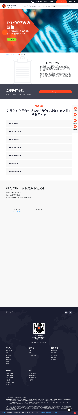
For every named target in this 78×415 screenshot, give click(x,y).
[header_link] (11, 6)
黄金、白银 (9, 350)
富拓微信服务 (32, 373)
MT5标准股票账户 (10, 382)
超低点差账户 (9, 377)
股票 (7, 353)
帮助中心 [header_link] (45, 1)
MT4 (30, 350)
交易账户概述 (9, 373)
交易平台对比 (32, 355)
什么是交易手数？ (15, 171)
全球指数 (8, 357)
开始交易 (11, 39)
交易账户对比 (9, 375)
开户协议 (53, 359)
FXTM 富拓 (8, 54)
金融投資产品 (15, 54)
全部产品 (8, 364)
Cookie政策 (54, 355)
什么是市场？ (13, 124)
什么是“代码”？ (14, 140)
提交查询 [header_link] (51, 1)
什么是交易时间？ (15, 132)
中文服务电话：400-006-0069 (39, 342)
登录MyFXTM (55, 92)
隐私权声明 (54, 353)
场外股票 (8, 355)
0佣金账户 (8, 380)
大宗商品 (8, 359)
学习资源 (31, 380)
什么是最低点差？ (15, 155)
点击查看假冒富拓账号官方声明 (49, 412)
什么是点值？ (13, 163)
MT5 (30, 353)
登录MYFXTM (72, 1)
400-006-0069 (36, 1)
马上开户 (61, 1)
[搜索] (60, 6)
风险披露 (53, 357)
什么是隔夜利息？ (15, 148)
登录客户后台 (32, 375)
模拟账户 (8, 384)
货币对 (7, 361)
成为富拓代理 (32, 377)
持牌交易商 (54, 350)
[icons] (17, 205)
